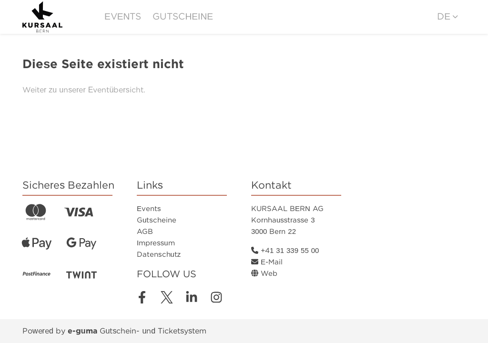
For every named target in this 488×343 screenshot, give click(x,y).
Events (122, 16)
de (443, 16)
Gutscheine (182, 16)
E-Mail (267, 262)
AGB (145, 231)
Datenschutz (159, 254)
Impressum (156, 243)
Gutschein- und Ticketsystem (137, 330)
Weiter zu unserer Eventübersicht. (83, 89)
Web (264, 273)
